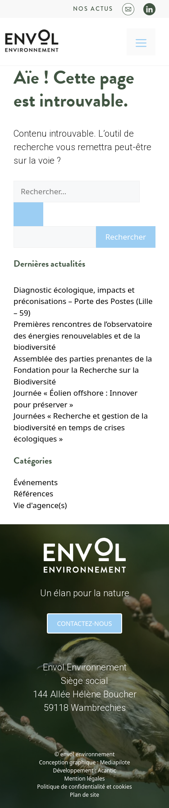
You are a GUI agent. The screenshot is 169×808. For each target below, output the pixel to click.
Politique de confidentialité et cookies (84, 786)
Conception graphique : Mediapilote (84, 762)
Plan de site (84, 795)
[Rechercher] (28, 214)
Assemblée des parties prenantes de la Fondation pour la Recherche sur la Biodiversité (83, 370)
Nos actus (93, 8)
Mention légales (84, 778)
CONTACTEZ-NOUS (84, 623)
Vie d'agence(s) (40, 505)
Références (33, 493)
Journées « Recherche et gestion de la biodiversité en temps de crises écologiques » (81, 427)
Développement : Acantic (84, 770)
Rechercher (125, 237)
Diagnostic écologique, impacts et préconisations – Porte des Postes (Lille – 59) (83, 301)
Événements (36, 482)
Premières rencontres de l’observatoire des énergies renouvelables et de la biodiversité (83, 335)
